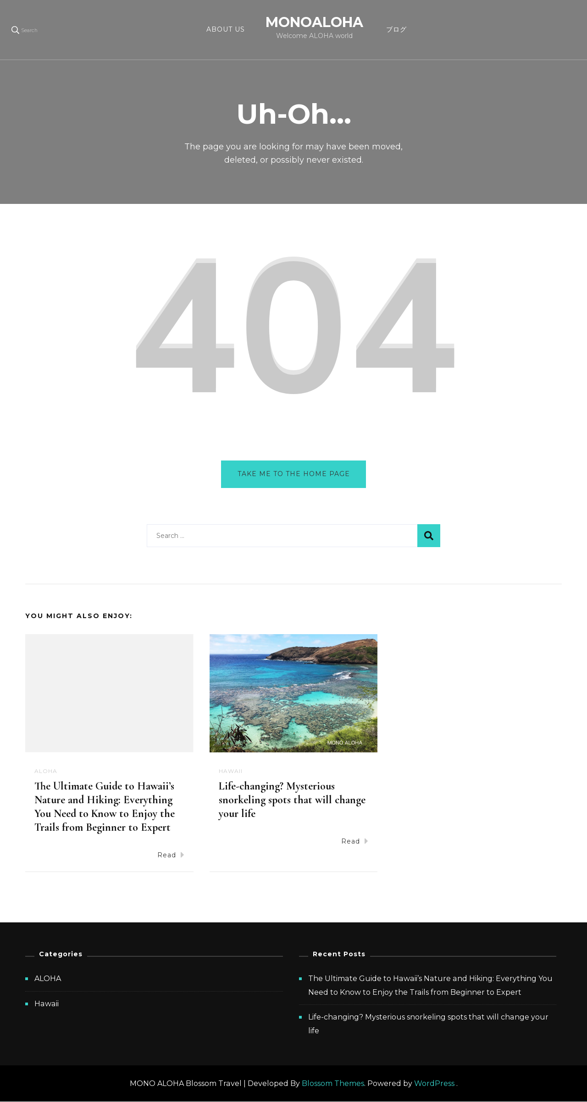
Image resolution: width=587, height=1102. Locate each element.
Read (170, 855)
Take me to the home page (294, 474)
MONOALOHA (314, 22)
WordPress (434, 1083)
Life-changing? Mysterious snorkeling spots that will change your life (292, 800)
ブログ (396, 29)
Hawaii (231, 771)
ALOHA (45, 771)
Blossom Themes (333, 1083)
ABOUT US (225, 29)
